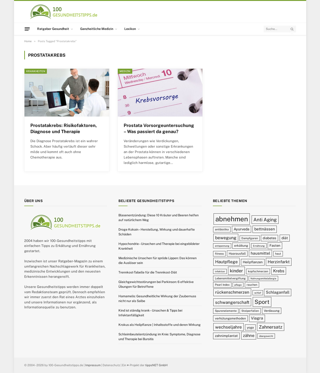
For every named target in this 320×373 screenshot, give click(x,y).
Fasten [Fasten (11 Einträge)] (274, 245)
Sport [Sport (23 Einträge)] (262, 301)
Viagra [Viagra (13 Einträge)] (257, 318)
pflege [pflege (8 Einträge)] (238, 284)
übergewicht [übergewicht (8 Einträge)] (266, 336)
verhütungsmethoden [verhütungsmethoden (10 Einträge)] (230, 318)
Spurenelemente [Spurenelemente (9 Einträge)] (226, 310)
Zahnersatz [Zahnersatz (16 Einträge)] (270, 326)
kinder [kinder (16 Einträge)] (236, 270)
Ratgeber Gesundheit (53, 29)
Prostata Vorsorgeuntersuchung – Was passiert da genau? (159, 128)
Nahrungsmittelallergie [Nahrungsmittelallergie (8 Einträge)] (263, 278)
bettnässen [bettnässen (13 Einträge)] (264, 229)
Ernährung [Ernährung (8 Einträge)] (259, 245)
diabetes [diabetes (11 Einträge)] (269, 238)
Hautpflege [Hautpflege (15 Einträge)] (226, 261)
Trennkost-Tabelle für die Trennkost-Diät (147, 272)
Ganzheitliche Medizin (96, 29)
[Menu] (26, 28)
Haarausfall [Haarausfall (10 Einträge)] (237, 253)
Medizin (125, 71)
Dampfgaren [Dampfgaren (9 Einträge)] (249, 238)
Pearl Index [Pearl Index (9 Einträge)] (222, 284)
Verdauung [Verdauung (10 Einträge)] (271, 310)
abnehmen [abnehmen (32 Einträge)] (231, 219)
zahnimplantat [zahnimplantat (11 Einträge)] (226, 336)
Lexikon (130, 29)
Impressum (93, 365)
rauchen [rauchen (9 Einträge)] (252, 284)
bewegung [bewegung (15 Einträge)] (225, 237)
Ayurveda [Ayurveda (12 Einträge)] (241, 229)
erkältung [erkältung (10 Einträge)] (241, 245)
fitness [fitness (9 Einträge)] (219, 253)
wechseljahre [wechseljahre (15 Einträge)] (228, 326)
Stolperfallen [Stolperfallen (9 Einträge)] (250, 310)
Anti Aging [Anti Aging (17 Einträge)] (265, 219)
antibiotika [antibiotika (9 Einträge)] (222, 229)
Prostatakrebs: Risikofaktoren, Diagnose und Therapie (63, 128)
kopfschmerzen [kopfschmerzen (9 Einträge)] (258, 271)
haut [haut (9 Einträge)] (278, 253)
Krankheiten (35, 71)
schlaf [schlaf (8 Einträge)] (257, 292)
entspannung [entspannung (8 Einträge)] (222, 245)
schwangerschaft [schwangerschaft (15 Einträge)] (232, 302)
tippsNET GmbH (156, 365)
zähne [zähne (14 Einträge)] (248, 335)
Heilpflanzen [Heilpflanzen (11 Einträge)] (253, 262)
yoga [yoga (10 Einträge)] (250, 327)
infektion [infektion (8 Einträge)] (220, 271)
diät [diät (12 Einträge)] (285, 238)
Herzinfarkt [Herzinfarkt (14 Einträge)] (279, 261)
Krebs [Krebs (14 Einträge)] (278, 270)
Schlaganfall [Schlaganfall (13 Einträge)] (277, 292)
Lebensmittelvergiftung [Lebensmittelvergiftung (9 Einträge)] (230, 278)
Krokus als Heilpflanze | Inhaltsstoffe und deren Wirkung (159, 325)
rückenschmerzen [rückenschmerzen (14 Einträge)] (232, 292)
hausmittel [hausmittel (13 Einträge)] (260, 253)
